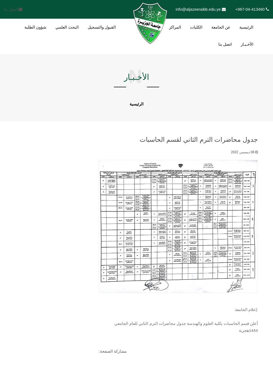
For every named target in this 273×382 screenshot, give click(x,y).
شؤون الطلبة (35, 27)
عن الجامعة (220, 27)
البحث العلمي (66, 27)
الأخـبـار (247, 44)
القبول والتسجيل (102, 27)
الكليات (196, 27)
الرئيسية (246, 27)
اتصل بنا (13, 9)
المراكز (175, 27)
